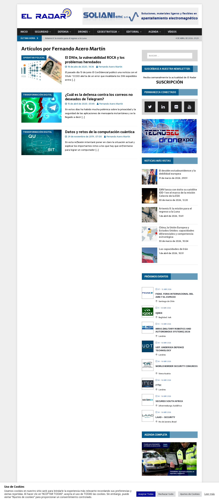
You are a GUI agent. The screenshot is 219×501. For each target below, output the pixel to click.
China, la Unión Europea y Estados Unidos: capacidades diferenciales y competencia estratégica (176, 232)
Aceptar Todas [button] (145, 494)
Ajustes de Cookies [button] (190, 494)
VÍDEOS (172, 32)
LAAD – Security (165, 417)
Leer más (209, 494)
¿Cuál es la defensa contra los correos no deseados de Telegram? (99, 97)
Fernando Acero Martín (110, 66)
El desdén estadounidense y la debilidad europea (177, 172)
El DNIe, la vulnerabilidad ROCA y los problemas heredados (95, 60)
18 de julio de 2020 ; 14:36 (81, 66)
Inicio (24, 32)
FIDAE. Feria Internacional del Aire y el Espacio (175, 295)
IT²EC (158, 385)
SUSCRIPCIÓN (169, 82)
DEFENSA (63, 32)
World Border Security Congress (177, 366)
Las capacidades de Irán (173, 249)
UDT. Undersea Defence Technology (170, 349)
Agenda (153, 32)
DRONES (83, 32)
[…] (73, 80)
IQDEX (159, 313)
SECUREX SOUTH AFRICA (169, 401)
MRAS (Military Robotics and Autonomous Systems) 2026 (173, 330)
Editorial (132, 32)
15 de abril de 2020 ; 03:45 (81, 104)
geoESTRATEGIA (107, 32)
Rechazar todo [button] (165, 494)
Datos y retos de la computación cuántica (99, 132)
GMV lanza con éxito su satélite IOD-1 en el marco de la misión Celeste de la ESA (178, 193)
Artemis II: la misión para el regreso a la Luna (175, 210)
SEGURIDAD (41, 32)
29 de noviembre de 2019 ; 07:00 (85, 136)
